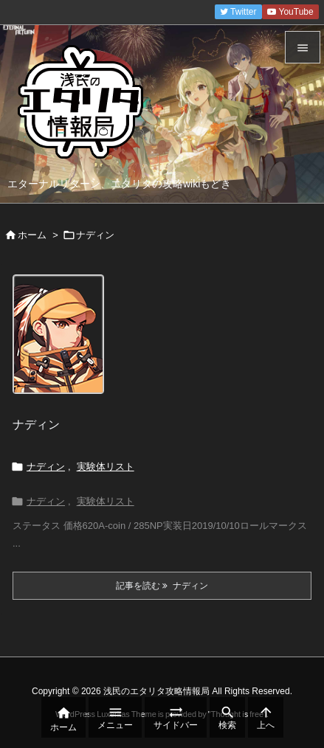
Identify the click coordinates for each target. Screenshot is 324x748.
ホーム (32, 234)
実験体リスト (105, 466)
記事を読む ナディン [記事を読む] (162, 586)
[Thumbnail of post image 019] (64, 344)
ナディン (36, 424)
